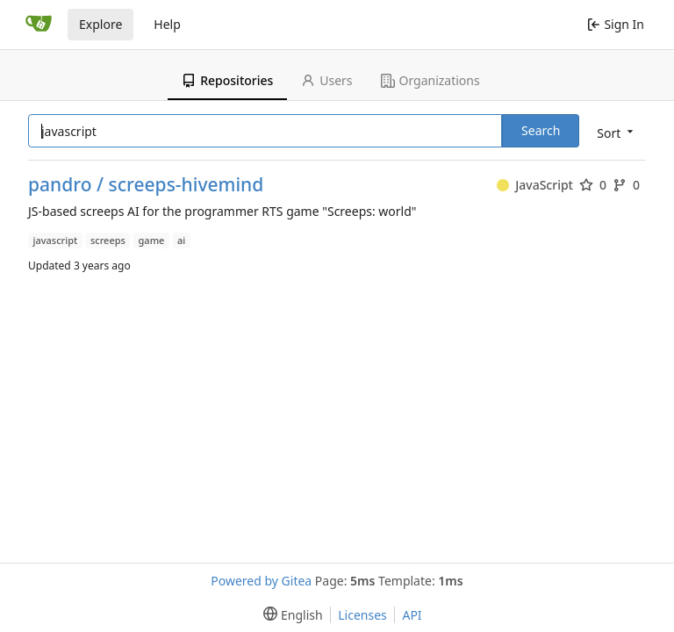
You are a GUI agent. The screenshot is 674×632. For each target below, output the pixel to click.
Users (326, 80)
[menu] (613, 132)
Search (540, 130)
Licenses (362, 615)
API (411, 615)
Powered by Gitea (261, 580)
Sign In (615, 24)
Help (167, 24)
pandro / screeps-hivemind (145, 185)
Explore (100, 24)
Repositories (227, 80)
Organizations (430, 80)
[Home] (38, 25)
